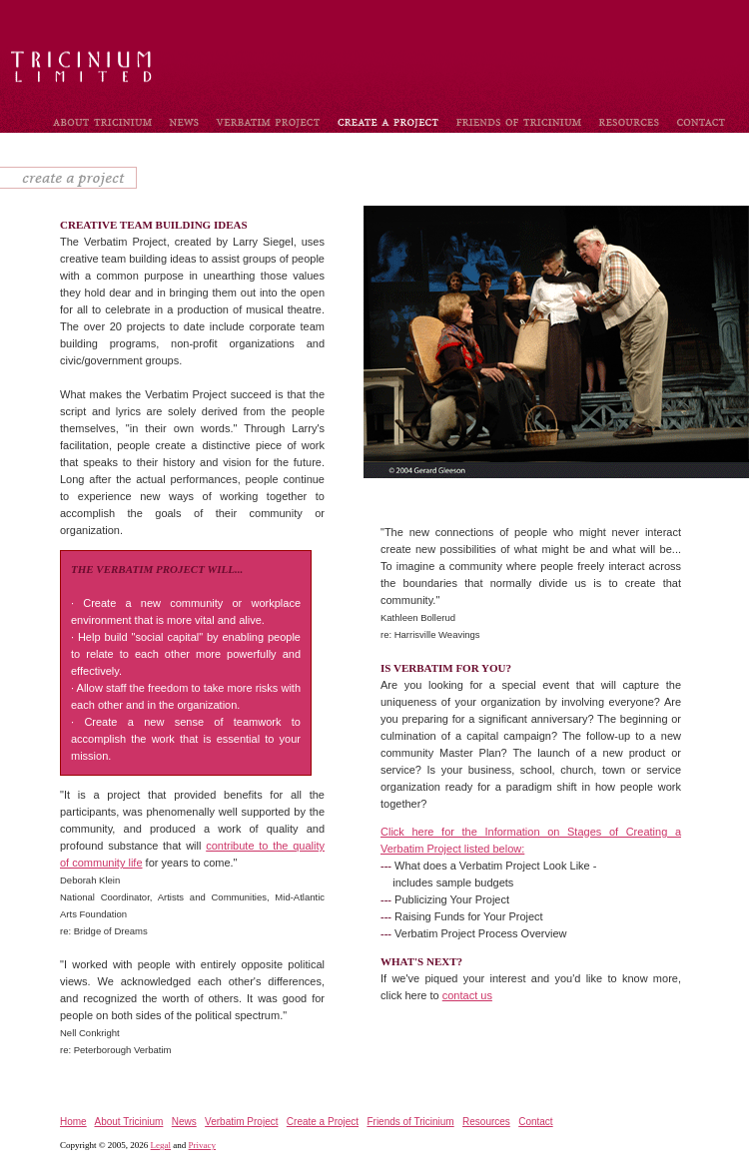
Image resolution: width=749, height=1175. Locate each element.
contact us (467, 995)
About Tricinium (128, 1121)
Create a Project (323, 1121)
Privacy (203, 1145)
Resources (486, 1121)
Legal (161, 1145)
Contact (535, 1121)
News (184, 1121)
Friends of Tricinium (410, 1121)
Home (73, 1121)
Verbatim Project (241, 1121)
